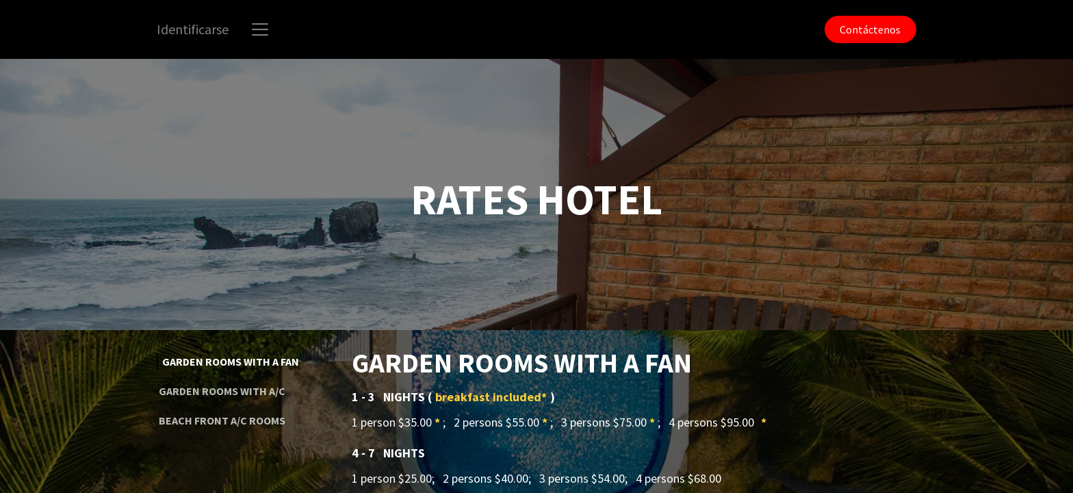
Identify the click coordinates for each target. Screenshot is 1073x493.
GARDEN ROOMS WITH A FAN (230, 361)
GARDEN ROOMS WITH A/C (222, 391)
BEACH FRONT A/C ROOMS (222, 420)
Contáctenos (870, 29)
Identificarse (193, 29)
